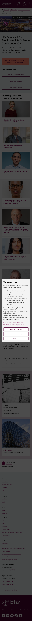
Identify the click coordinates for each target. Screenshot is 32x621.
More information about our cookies (14, 323)
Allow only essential (16, 329)
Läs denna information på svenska (13, 325)
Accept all (16, 338)
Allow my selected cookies (16, 334)
